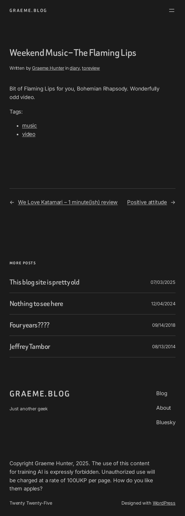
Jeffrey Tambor (29, 346)
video (28, 134)
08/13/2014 (164, 346)
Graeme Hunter (48, 68)
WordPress (164, 503)
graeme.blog (28, 10)
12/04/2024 (163, 303)
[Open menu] (172, 10)
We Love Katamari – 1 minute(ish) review (68, 202)
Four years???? (29, 325)
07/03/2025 (163, 282)
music (29, 125)
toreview (91, 68)
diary (74, 68)
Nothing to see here (36, 303)
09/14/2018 (164, 325)
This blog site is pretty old (44, 282)
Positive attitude (147, 202)
